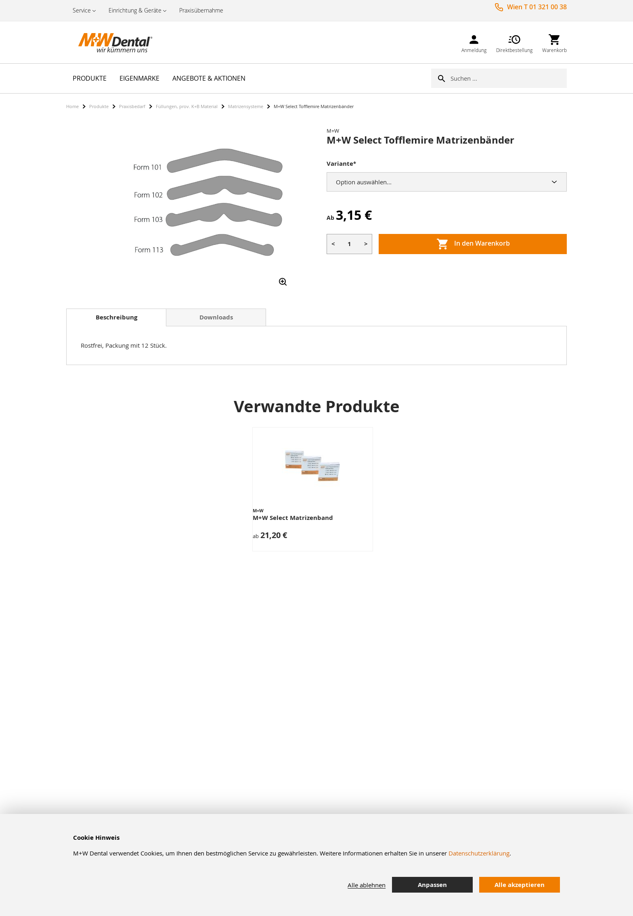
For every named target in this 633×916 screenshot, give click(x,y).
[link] (473, 42)
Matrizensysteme (245, 106)
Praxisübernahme (201, 10)
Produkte (99, 106)
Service (82, 10)
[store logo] (106, 42)
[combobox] (509, 78)
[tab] (116, 317)
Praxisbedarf (132, 106)
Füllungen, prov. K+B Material (187, 106)
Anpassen (432, 885)
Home (72, 106)
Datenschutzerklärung (479, 853)
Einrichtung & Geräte (135, 10)
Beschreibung (116, 317)
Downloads (216, 317)
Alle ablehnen (367, 885)
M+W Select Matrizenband (293, 517)
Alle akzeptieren (520, 885)
